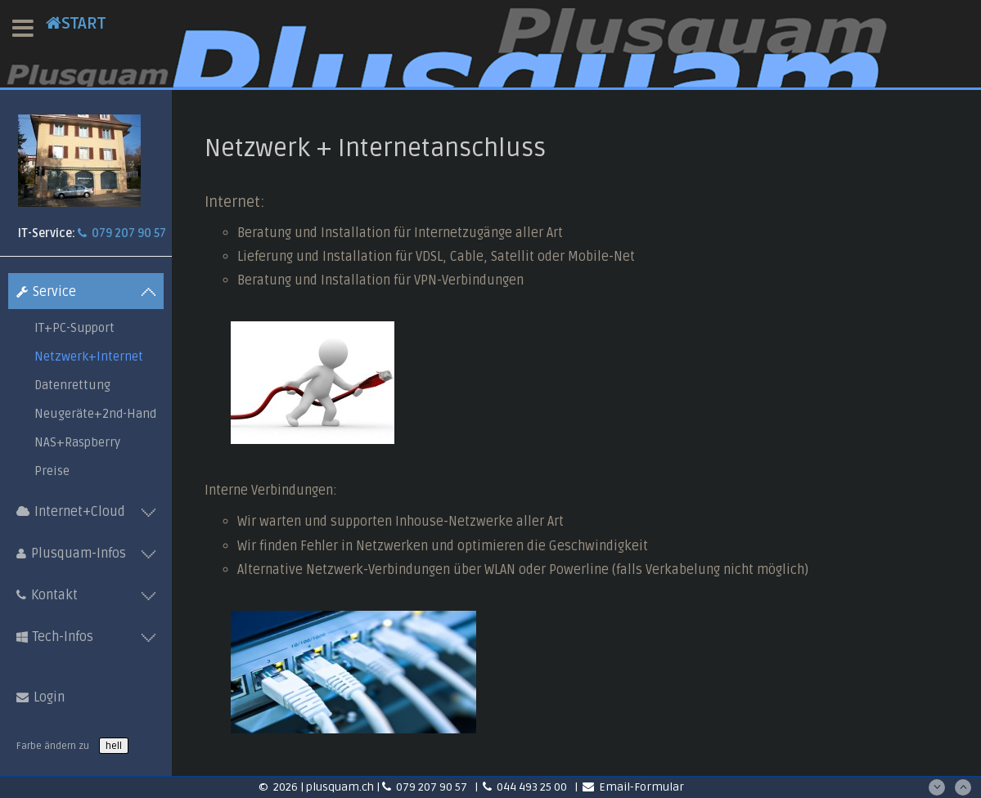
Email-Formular (633, 787)
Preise (52, 471)
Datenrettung (72, 385)
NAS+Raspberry (77, 442)
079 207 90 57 (122, 233)
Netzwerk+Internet (88, 356)
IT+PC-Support (74, 328)
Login (40, 697)
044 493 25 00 (526, 787)
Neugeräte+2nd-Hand (95, 413)
